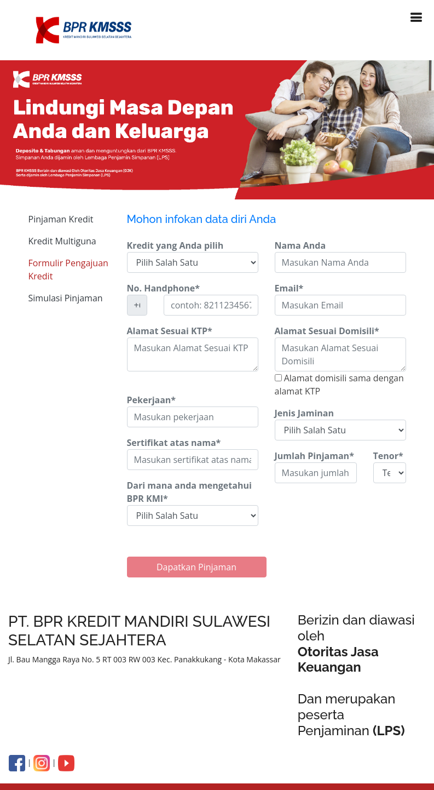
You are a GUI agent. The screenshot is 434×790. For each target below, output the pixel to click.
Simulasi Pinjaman (65, 298)
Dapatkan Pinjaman (196, 567)
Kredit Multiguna (62, 241)
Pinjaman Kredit (61, 219)
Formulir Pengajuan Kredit (68, 269)
